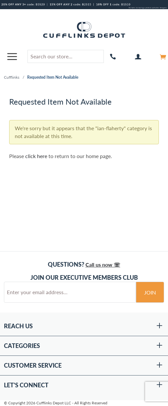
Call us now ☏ (102, 264)
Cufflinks (11, 77)
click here (36, 156)
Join (150, 292)
